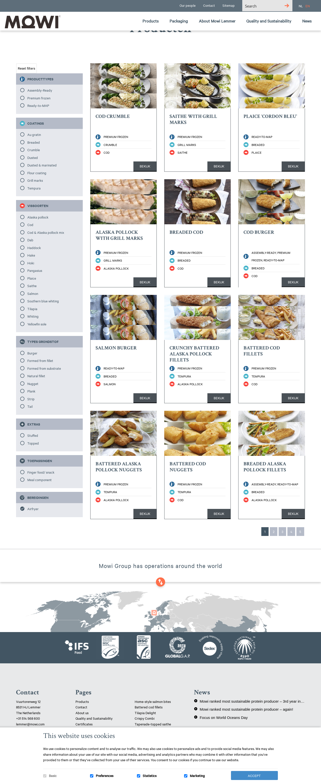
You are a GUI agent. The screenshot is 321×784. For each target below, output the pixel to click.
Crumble (33, 149)
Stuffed (32, 435)
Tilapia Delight (145, 712)
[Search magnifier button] (286, 5)
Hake (31, 255)
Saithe (32, 285)
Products (82, 701)
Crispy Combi (144, 718)
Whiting (33, 316)
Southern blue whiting (43, 301)
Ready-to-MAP (38, 105)
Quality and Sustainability (94, 718)
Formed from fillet (40, 360)
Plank (31, 391)
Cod (30, 224)
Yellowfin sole (36, 324)
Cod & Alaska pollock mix (45, 232)
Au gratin (34, 134)
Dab (30, 240)
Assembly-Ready (39, 90)
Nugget (32, 383)
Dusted (32, 157)
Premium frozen (38, 98)
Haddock (34, 247)
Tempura (34, 188)
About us (82, 712)
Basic (53, 775)
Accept (254, 775)
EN (307, 6)
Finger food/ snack (40, 472)
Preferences (104, 775)
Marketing (197, 775)
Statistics (149, 775)
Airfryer (33, 508)
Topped (33, 443)
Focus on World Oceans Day (221, 717)
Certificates (84, 724)
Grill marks (35, 180)
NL (301, 6)
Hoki (30, 263)
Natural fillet (36, 375)
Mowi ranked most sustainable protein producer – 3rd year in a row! (249, 701)
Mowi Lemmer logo (31, 21)
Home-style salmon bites (153, 701)
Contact (81, 707)
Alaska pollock (37, 217)
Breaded (33, 142)
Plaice (31, 278)
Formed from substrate (44, 368)
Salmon (32, 293)
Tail (30, 406)
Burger (32, 353)
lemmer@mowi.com (30, 724)
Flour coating (36, 172)
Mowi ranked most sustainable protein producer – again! (243, 709)
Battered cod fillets (149, 707)
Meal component (39, 479)
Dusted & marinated (42, 165)
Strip (31, 399)
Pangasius (34, 270)
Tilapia (32, 308)
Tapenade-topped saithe (153, 724)
